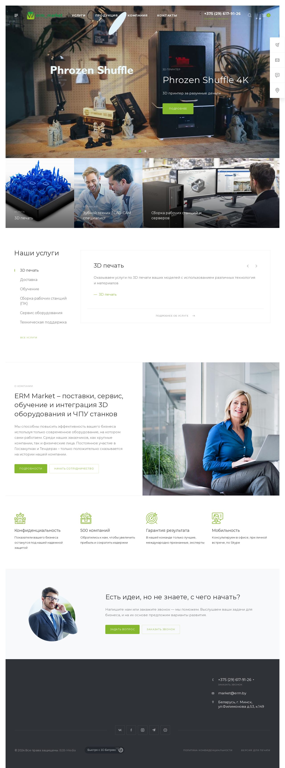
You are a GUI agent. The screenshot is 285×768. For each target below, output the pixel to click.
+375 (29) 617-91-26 (222, 14)
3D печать (109, 265)
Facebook (131, 730)
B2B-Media (67, 750)
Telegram (154, 730)
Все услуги (28, 337)
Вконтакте (120, 730)
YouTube (165, 730)
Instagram (142, 730)
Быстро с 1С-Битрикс (102, 750)
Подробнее (178, 108)
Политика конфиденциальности (207, 750)
